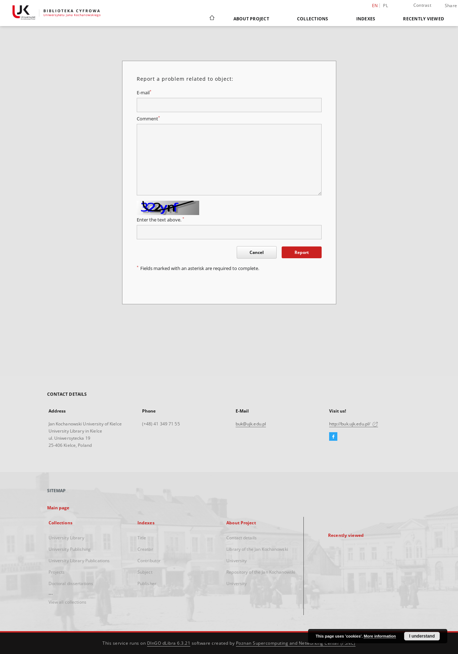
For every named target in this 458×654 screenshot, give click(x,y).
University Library (66, 538)
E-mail (144, 93)
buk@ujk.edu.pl (251, 424)
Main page (58, 508)
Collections (312, 19)
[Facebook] (333, 437)
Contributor (149, 561)
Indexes (366, 19)
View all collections (67, 602)
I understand (422, 636)
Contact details (241, 538)
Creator (145, 549)
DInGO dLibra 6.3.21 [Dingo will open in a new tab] (169, 643)
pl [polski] (385, 5)
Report (302, 252)
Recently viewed (423, 19)
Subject (144, 572)
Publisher (146, 583)
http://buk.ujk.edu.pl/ (353, 424)
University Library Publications (79, 561)
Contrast (422, 5)
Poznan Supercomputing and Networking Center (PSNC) (296, 643)
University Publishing (70, 549)
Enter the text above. (160, 220)
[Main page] (211, 18)
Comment (148, 119)
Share (451, 6)
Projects (57, 572)
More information (380, 636)
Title (141, 538)
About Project (251, 19)
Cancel (257, 252)
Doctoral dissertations (71, 583)
